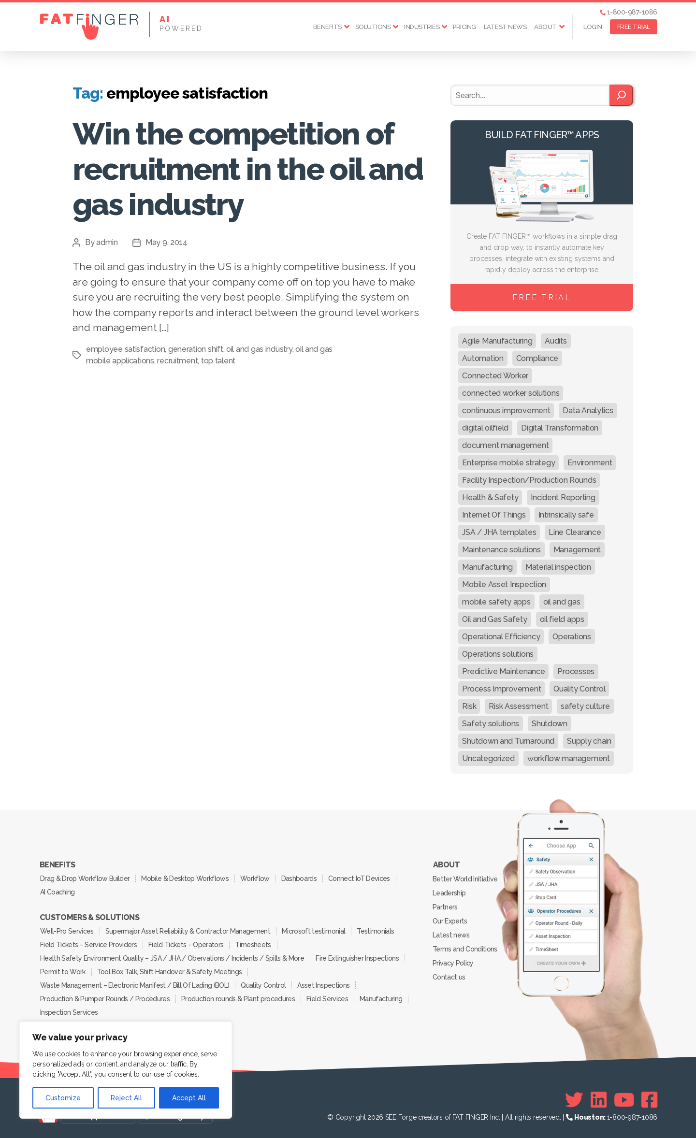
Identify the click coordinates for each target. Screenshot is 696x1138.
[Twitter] (574, 1100)
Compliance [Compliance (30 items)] (537, 358)
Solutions (373, 26)
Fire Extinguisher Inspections (357, 958)
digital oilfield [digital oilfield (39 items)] (485, 427)
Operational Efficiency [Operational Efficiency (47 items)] (501, 636)
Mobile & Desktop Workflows (185, 878)
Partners (445, 907)
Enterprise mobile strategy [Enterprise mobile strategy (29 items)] (508, 462)
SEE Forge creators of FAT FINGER (436, 1117)
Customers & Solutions (89, 918)
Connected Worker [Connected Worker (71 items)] (495, 375)
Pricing (464, 26)
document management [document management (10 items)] (505, 445)
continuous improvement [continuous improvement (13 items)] (506, 410)
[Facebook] (649, 1100)
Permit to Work (63, 972)
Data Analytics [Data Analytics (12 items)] (588, 410)
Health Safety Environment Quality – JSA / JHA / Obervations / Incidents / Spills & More (172, 958)
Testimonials (375, 931)
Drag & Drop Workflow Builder (85, 878)
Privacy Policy (453, 963)
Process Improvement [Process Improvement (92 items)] (501, 688)
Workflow (255, 878)
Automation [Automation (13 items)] (482, 358)
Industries (421, 26)
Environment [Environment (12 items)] (589, 462)
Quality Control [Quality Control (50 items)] (579, 688)
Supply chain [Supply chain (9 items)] (589, 741)
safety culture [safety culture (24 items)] (585, 706)
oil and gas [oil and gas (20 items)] (561, 601)
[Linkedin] (599, 1100)
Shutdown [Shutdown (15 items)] (549, 723)
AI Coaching (57, 892)
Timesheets (253, 945)
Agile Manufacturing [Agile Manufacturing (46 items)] (497, 341)
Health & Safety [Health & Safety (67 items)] (490, 497)
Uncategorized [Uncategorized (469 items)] (488, 758)
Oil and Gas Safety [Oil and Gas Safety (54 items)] (494, 619)
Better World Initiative (465, 879)
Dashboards (299, 878)
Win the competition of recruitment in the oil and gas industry (247, 168)
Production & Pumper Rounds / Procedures (105, 999)
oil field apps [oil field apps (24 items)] (562, 619)
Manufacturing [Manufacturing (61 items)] (487, 567)
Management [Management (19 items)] (577, 549)
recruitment (177, 360)
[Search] (621, 95)
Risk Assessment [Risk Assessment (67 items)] (518, 706)
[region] (125, 1070)
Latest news (505, 26)
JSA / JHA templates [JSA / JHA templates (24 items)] (499, 532)
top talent (218, 360)
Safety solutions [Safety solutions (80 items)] (490, 723)
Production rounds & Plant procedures (238, 999)
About (545, 26)
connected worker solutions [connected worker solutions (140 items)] (510, 393)
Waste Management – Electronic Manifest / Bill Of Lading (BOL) (134, 985)
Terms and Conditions (465, 949)
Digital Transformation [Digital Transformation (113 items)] (559, 427)
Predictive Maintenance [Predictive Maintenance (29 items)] (503, 671)
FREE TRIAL (633, 26)
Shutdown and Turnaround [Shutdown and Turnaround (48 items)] (508, 741)
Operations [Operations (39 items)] (571, 636)
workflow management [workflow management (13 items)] (568, 758)
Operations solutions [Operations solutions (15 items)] (498, 654)
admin (107, 242)
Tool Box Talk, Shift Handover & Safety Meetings (169, 972)
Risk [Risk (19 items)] (469, 706)
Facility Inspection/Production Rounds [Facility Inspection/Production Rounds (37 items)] (529, 480)
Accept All (189, 1098)
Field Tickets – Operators (185, 945)
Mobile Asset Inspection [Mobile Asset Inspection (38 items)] (504, 584)
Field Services (327, 999)
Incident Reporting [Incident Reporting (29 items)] (563, 497)
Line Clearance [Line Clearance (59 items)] (575, 532)
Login (592, 26)
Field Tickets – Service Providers (88, 945)
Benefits (327, 26)
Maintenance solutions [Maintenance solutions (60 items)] (501, 549)
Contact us (449, 977)
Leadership (449, 893)
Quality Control (263, 985)
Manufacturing (381, 999)
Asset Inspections (323, 985)
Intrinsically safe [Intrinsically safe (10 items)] (566, 514)
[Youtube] (624, 1100)
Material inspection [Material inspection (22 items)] (558, 567)
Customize (63, 1098)
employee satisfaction (125, 349)
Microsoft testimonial (313, 931)
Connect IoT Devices (359, 878)
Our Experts (450, 921)
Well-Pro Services (67, 931)
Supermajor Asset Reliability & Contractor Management (187, 931)
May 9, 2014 (166, 242)
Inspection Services (69, 1012)
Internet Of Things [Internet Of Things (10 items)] (493, 514)
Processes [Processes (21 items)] (575, 671)
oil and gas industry (259, 349)
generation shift (195, 349)
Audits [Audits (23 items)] (555, 341)
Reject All (126, 1098)
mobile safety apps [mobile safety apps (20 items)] (496, 601)
